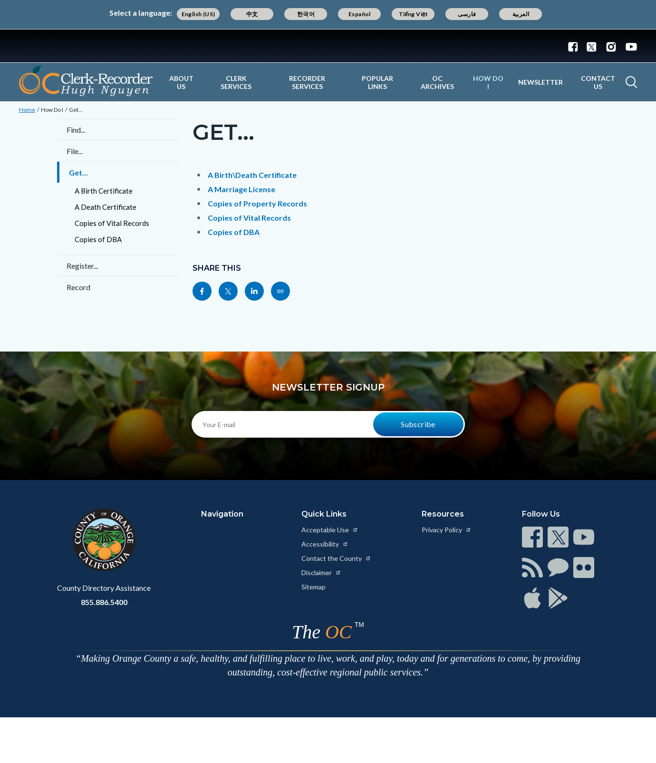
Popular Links (377, 82)
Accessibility (324, 544)
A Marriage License (241, 189)
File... (75, 151)
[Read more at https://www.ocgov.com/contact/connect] (532, 537)
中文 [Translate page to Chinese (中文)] (252, 14)
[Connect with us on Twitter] (591, 46)
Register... (82, 265)
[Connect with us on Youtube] (629, 46)
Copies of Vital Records (112, 223)
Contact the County (336, 558)
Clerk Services (236, 82)
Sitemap (313, 587)
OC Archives (437, 82)
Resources (443, 513)
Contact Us (598, 82)
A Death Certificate (105, 207)
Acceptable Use (329, 530)
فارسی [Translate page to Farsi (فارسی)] (467, 14)
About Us (181, 82)
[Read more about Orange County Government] (328, 46)
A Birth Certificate (104, 190)
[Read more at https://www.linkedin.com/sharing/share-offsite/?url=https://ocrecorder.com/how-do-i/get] (254, 291)
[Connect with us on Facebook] (575, 46)
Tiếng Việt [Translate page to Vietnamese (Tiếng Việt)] (413, 14)
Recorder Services (307, 82)
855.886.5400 (104, 601)
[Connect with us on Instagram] (611, 46)
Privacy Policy (447, 530)
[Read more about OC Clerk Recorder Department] (86, 81)
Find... (76, 129)
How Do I (488, 82)
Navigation (222, 513)
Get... (76, 109)
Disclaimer (321, 572)
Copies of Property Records (257, 203)
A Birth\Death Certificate (252, 174)
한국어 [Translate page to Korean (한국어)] (306, 14)
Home (27, 109)
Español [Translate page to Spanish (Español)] (359, 14)
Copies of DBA (98, 239)
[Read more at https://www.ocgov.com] (104, 540)
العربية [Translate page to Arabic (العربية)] (521, 14)
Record (78, 287)
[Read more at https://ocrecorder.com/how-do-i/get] (280, 291)
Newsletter (540, 82)
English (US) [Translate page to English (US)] (198, 14)
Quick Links (324, 513)
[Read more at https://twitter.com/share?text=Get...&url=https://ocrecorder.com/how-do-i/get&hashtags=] (228, 291)
